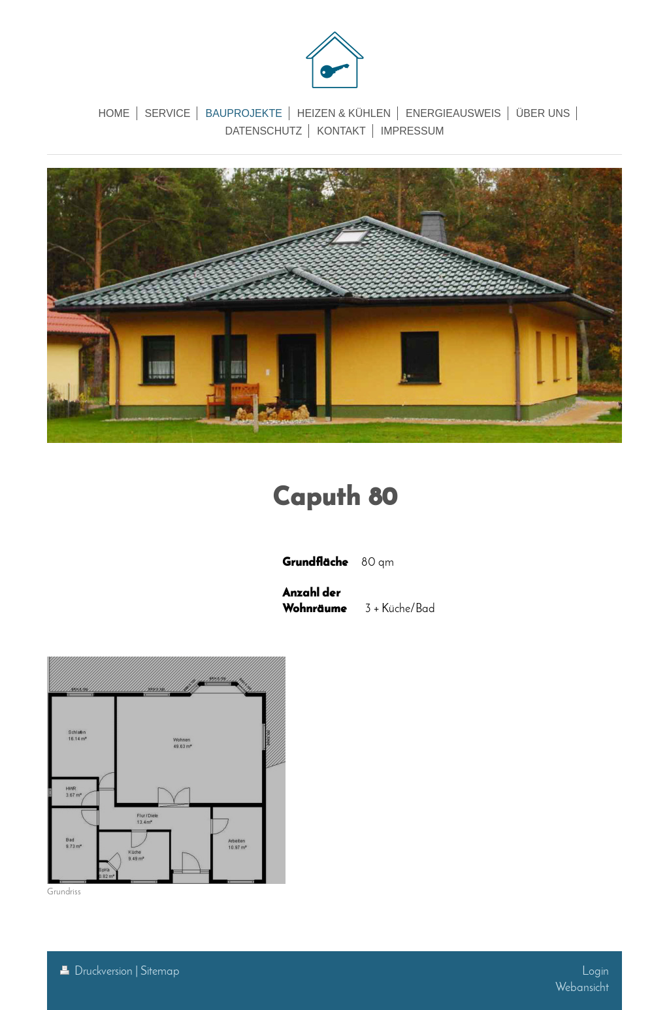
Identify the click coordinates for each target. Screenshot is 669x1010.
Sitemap (160, 971)
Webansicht (582, 988)
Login (595, 971)
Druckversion (97, 971)
